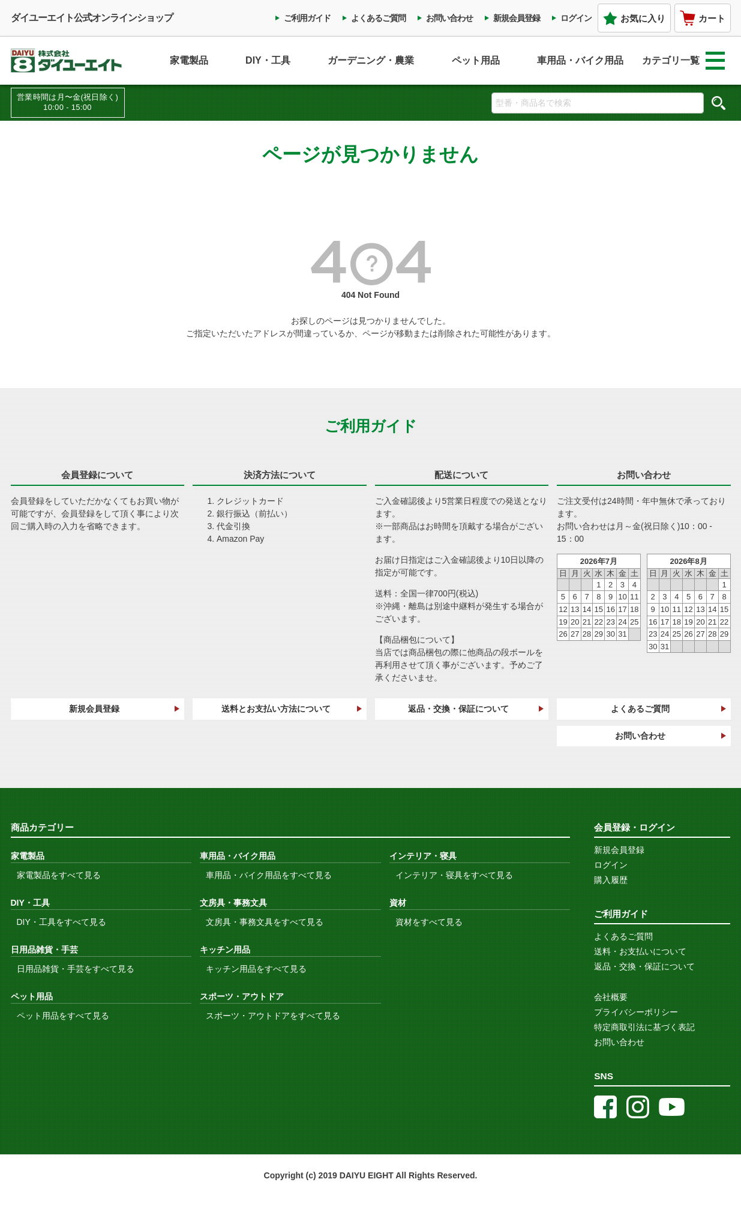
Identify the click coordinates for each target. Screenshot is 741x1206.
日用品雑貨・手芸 (44, 949)
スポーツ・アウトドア (242, 996)
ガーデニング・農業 (371, 60)
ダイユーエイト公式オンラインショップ (92, 18)
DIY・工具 (267, 60)
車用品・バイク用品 (580, 60)
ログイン (576, 18)
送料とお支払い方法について (276, 709)
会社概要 (611, 997)
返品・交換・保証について (458, 709)
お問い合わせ (449, 18)
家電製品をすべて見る (59, 875)
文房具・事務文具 (233, 903)
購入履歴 (611, 880)
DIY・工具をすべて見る (61, 922)
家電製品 (189, 60)
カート (702, 18)
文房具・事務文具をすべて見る (264, 922)
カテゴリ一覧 (683, 61)
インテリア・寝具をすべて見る (454, 875)
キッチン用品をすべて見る (256, 969)
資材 (397, 903)
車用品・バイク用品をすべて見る (269, 875)
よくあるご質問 (378, 18)
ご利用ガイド (307, 18)
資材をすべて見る (429, 922)
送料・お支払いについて (640, 951)
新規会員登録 (516, 18)
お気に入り (634, 18)
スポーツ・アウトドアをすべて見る (273, 1015)
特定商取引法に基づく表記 (644, 1027)
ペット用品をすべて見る (63, 1015)
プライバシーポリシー (636, 1012)
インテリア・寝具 (423, 856)
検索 (719, 103)
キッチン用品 (225, 949)
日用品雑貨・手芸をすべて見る (75, 969)
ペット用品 (476, 60)
